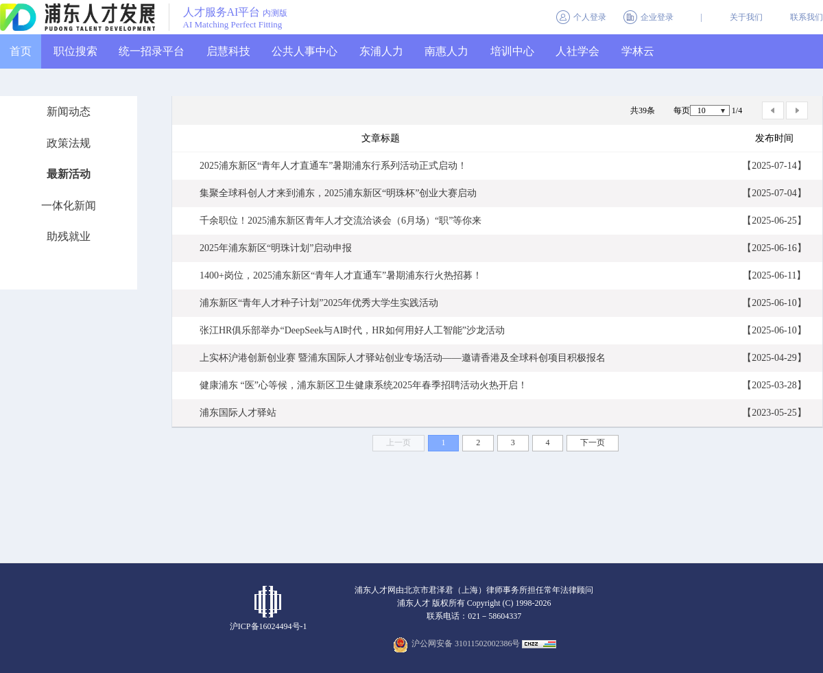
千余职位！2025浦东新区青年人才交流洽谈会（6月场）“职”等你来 (340, 220)
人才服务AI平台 (235, 12)
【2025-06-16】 (774, 248)
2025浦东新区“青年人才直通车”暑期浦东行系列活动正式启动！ (333, 166)
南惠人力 (446, 51)
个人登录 (589, 17)
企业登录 (657, 17)
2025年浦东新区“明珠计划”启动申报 (276, 248)
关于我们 (746, 17)
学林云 (637, 51)
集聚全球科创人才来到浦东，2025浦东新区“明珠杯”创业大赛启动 (338, 193)
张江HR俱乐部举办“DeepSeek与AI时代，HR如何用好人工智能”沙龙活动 (352, 330)
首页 (21, 51)
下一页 (592, 442)
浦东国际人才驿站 (238, 413)
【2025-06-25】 (774, 220)
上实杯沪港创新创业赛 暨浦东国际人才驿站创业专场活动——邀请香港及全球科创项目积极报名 (403, 358)
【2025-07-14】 (774, 166)
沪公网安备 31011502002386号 (466, 643)
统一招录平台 (151, 51)
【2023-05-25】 (774, 413)
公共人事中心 (304, 51)
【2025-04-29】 (774, 358)
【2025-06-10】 (774, 303)
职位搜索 (75, 51)
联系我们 (806, 17)
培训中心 (512, 51)
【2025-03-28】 (774, 385)
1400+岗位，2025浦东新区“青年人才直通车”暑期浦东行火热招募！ (341, 275)
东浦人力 (381, 51)
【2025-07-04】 (774, 193)
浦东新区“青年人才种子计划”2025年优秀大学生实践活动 (319, 303)
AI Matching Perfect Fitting (233, 24)
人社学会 (577, 51)
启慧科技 (228, 51)
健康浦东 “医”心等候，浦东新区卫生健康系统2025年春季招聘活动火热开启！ (363, 385)
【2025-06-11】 (775, 275)
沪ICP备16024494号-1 (268, 626)
